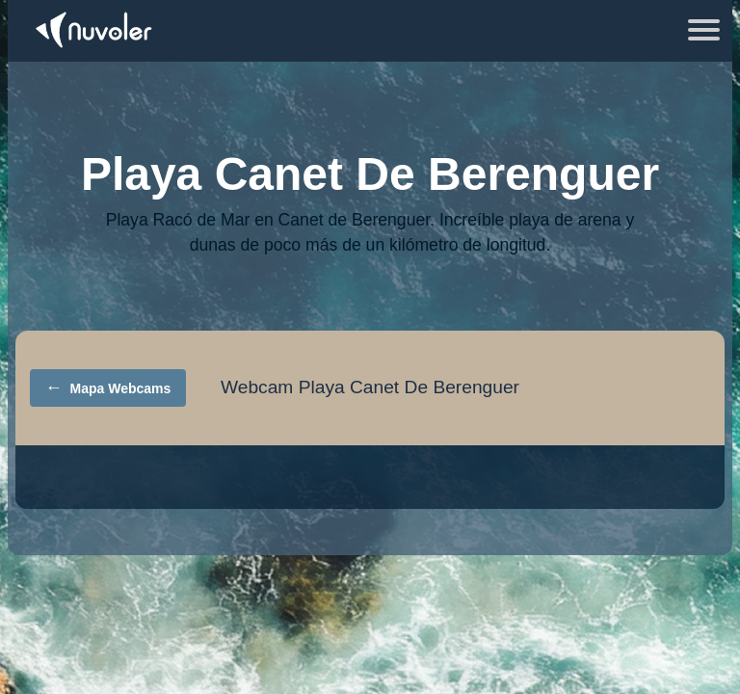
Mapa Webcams (108, 387)
